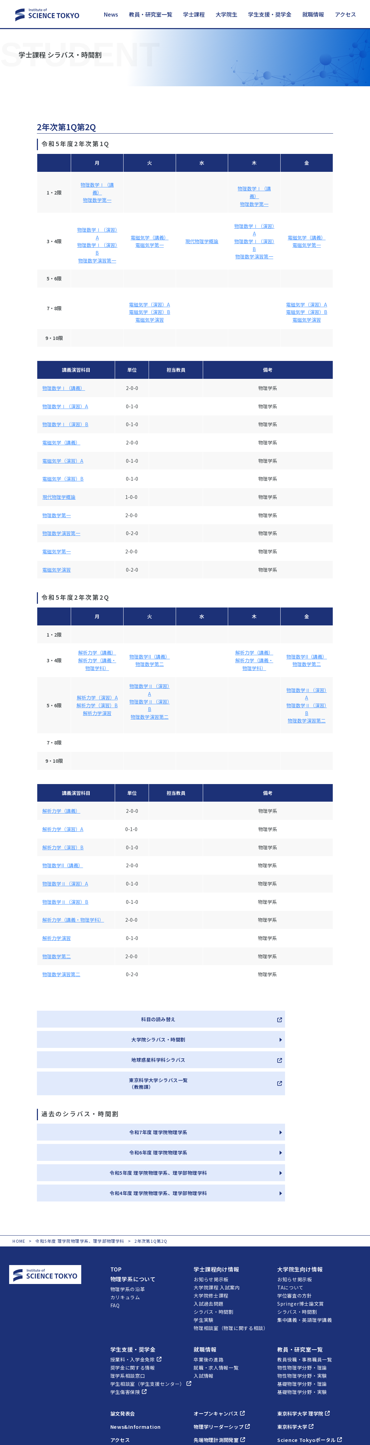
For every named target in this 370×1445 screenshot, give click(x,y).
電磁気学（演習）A (149, 304)
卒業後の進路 (208, 1291)
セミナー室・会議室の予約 (311, 1385)
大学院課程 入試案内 (217, 1219)
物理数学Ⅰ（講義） (63, 388)
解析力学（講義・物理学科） (73, 919)
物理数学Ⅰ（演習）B (65, 424)
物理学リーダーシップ (225, 1359)
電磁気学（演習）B (149, 311)
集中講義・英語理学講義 (304, 1252)
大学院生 (226, 14)
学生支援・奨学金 (269, 14)
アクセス (345, 14)
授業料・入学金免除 (135, 1291)
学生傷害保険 (128, 1324)
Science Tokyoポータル (312, 1372)
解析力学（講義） (97, 652)
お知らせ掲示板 (211, 1211)
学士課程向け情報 (216, 1201)
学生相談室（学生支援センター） (151, 1316)
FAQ (115, 1237)
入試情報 (204, 1308)
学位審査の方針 (294, 1227)
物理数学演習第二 (150, 716)
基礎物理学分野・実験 (302, 1324)
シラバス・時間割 (214, 1244)
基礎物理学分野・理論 (302, 1316)
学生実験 (204, 1252)
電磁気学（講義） (150, 237)
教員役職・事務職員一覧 (304, 1291)
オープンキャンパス (222, 1345)
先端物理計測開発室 (222, 1372)
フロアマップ (125, 1382)
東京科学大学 (297, 1359)
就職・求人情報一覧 (216, 1300)
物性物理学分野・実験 (302, 1308)
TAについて (290, 1219)
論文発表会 (124, 1345)
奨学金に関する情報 (132, 1300)
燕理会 (205, 1385)
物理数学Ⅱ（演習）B (65, 901)
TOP (116, 1201)
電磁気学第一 (149, 245)
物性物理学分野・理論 (302, 1300)
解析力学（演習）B (97, 705)
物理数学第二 (149, 664)
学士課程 (194, 14)
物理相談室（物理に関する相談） (231, 1260)
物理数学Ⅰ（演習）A (65, 406)
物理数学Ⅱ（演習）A (65, 883)
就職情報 (313, 14)
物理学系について (133, 1211)
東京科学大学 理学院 (306, 1345)
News (111, 14)
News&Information (137, 1359)
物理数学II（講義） (149, 656)
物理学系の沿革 (127, 1221)
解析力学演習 (97, 713)
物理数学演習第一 (97, 260)
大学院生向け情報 (300, 1201)
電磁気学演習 (149, 319)
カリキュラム (125, 1229)
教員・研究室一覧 (150, 14)
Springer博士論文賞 (300, 1236)
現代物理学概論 (201, 241)
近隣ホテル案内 (127, 1390)
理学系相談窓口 (127, 1308)
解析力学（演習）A (97, 697)
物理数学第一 (97, 200)
